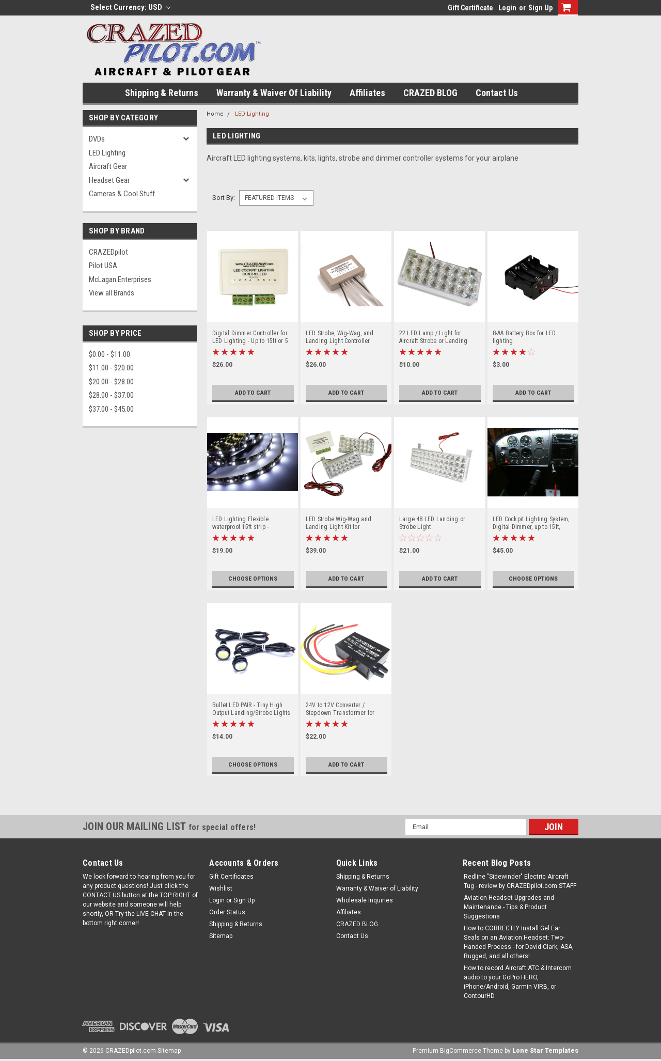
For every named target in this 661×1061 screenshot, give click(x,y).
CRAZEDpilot (108, 252)
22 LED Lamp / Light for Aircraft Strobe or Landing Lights (433, 337)
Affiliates (367, 92)
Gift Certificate (470, 8)
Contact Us (497, 92)
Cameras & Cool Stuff (122, 193)
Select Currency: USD (130, 7)
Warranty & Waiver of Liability (274, 92)
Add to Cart (252, 392)
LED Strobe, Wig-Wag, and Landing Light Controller (340, 337)
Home (215, 114)
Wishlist (220, 888)
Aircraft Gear (108, 166)
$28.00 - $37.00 (111, 395)
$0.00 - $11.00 (109, 354)
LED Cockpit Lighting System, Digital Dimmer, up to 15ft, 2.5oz (531, 523)
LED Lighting (107, 153)
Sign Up (540, 8)
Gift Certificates (231, 876)
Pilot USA (103, 265)
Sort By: (223, 197)
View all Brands (111, 293)
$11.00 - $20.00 (111, 367)
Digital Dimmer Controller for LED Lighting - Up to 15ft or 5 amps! (250, 337)
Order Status (227, 912)
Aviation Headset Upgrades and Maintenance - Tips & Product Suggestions (509, 907)
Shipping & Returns (161, 92)
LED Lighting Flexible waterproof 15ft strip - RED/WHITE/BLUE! (240, 523)
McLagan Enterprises (120, 279)
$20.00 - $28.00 (111, 381)
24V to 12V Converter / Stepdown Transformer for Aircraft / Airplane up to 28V (342, 709)
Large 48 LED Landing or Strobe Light (432, 523)
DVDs (97, 139)
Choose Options (253, 578)
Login (507, 8)
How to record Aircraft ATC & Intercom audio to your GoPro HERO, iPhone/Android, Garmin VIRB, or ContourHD (518, 982)
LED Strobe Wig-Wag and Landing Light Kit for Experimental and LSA (339, 523)
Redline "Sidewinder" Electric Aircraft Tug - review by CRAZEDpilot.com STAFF (520, 881)
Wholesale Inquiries (364, 900)
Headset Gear (109, 180)
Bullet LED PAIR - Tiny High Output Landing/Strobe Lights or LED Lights (251, 709)
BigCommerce (460, 1050)
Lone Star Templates (545, 1050)
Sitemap (220, 936)
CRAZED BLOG (430, 92)
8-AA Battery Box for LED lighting (524, 337)
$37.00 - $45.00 (111, 409)
